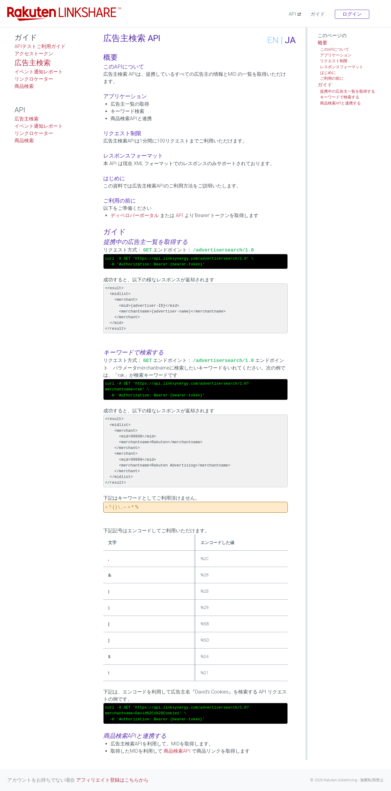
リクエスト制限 (334, 61)
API (292, 14)
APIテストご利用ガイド (40, 46)
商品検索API (177, 751)
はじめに (328, 72)
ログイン (352, 14)
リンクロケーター (33, 79)
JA (290, 40)
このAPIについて (334, 49)
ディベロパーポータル (135, 215)
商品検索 (24, 86)
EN (273, 40)
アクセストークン (33, 53)
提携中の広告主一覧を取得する (347, 91)
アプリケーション (335, 55)
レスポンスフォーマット (341, 67)
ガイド (317, 14)
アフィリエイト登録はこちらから (112, 780)
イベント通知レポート (38, 72)
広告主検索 (32, 63)
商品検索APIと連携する (340, 103)
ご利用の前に (332, 78)
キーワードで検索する (339, 97)
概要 (322, 43)
